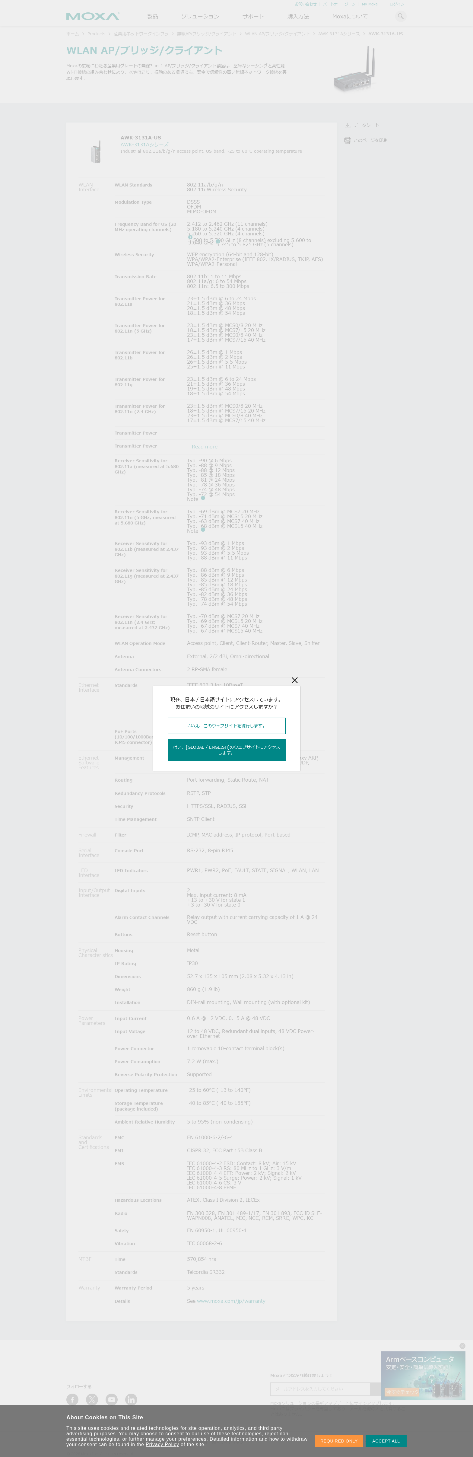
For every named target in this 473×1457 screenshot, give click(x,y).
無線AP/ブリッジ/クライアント (207, 34)
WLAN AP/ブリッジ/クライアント (277, 34)
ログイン (397, 4)
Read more (204, 446)
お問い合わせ (306, 4)
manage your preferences (176, 1439)
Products (96, 34)
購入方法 (298, 16)
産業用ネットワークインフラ (141, 34)
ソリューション (200, 16)
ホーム (72, 34)
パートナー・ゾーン (339, 4)
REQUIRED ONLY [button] (339, 1441)
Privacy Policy (162, 1444)
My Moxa (370, 4)
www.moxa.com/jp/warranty (231, 1301)
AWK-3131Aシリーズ (339, 34)
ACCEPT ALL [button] (386, 1441)
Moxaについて (350, 16)
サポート (253, 16)
